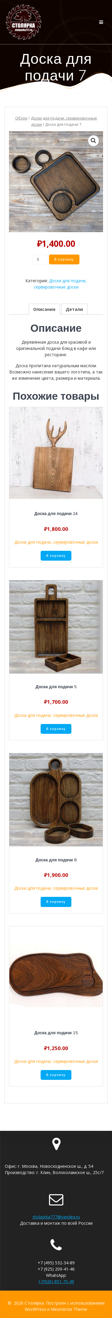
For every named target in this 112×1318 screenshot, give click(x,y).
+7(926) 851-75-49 (56, 1281)
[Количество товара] (40, 260)
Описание (44, 309)
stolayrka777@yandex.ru (56, 1217)
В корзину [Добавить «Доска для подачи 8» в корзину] (56, 902)
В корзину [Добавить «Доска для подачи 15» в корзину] (56, 1075)
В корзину (64, 259)
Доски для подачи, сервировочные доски (56, 542)
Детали (74, 309)
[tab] (44, 309)
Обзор (21, 118)
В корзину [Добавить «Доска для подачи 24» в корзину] (56, 555)
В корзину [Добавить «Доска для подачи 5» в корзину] (56, 729)
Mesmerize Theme (69, 1309)
